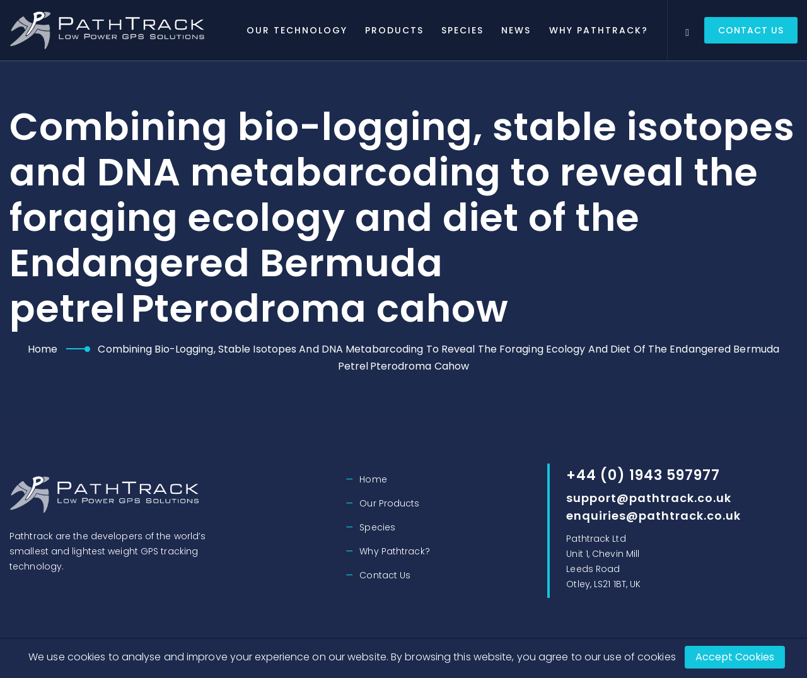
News (527, 30)
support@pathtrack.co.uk (648, 498)
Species (474, 30)
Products (405, 30)
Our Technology (308, 30)
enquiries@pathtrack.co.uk (653, 515)
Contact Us (751, 30)
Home (42, 349)
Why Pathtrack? (609, 30)
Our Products (389, 503)
